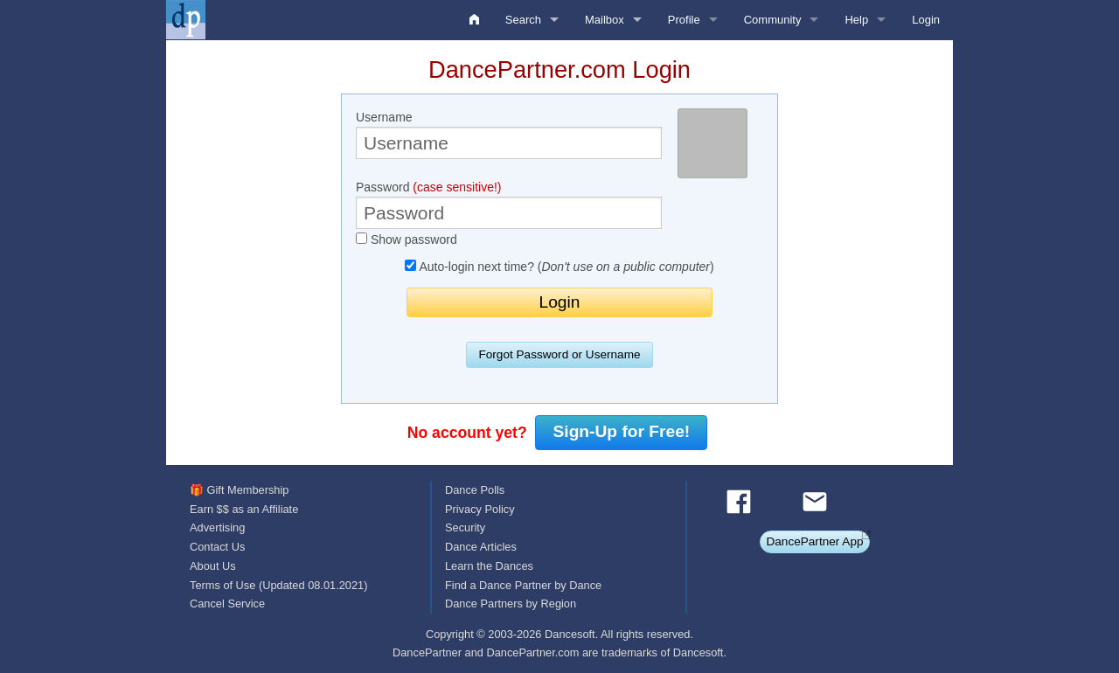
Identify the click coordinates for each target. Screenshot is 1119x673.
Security (465, 527)
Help (856, 19)
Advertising (217, 527)
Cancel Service (227, 603)
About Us (213, 565)
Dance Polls (474, 489)
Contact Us (217, 546)
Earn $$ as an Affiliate (244, 509)
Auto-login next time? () (559, 267)
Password (509, 204)
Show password (406, 239)
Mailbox (604, 19)
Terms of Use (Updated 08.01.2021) (278, 585)
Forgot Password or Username (559, 354)
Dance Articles (481, 546)
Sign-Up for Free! (622, 431)
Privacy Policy (480, 509)
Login (926, 19)
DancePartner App (814, 541)
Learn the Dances (489, 565)
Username (509, 134)
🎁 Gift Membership (239, 489)
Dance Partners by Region (510, 603)
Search (523, 19)
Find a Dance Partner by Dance (523, 585)
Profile (684, 19)
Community (773, 19)
